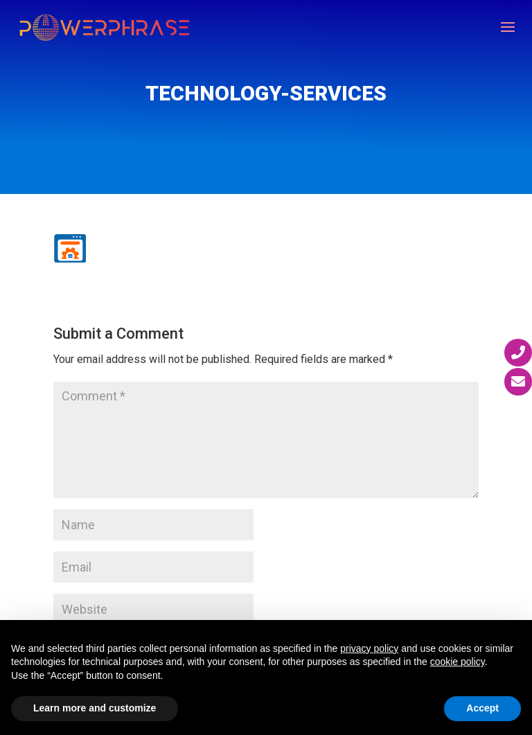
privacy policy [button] (369, 648)
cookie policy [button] (457, 661)
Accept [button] (482, 708)
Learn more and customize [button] (94, 708)
